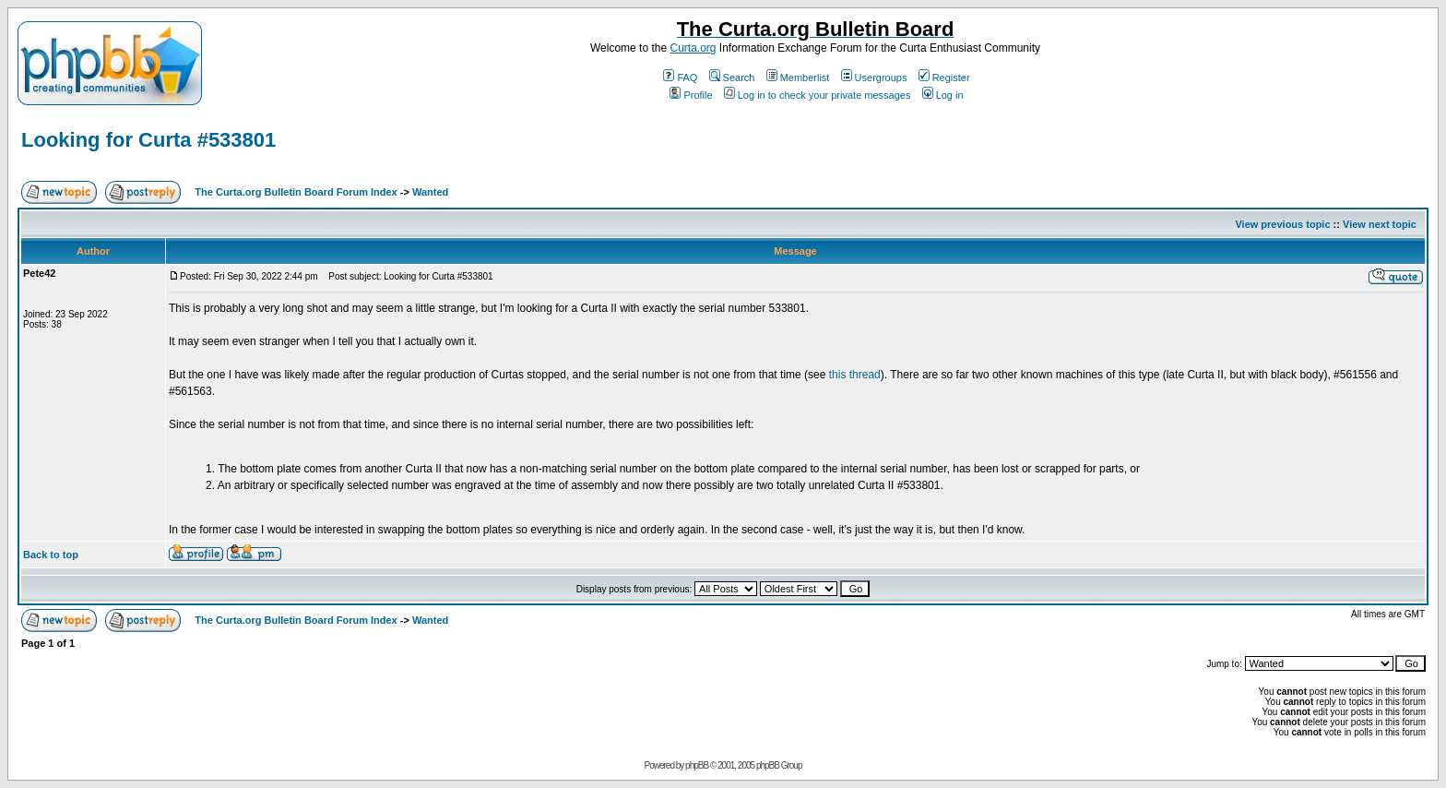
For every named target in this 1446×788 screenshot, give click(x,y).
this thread (855, 374)
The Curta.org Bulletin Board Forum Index (296, 191)
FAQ (680, 77)
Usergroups (874, 77)
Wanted (430, 191)
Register (944, 77)
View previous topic (1282, 224)
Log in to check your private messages (817, 95)
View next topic (1379, 224)
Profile (691, 95)
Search (732, 77)
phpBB (696, 765)
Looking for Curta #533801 (148, 139)
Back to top (50, 554)
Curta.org (693, 48)
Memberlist (798, 77)
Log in (943, 95)
